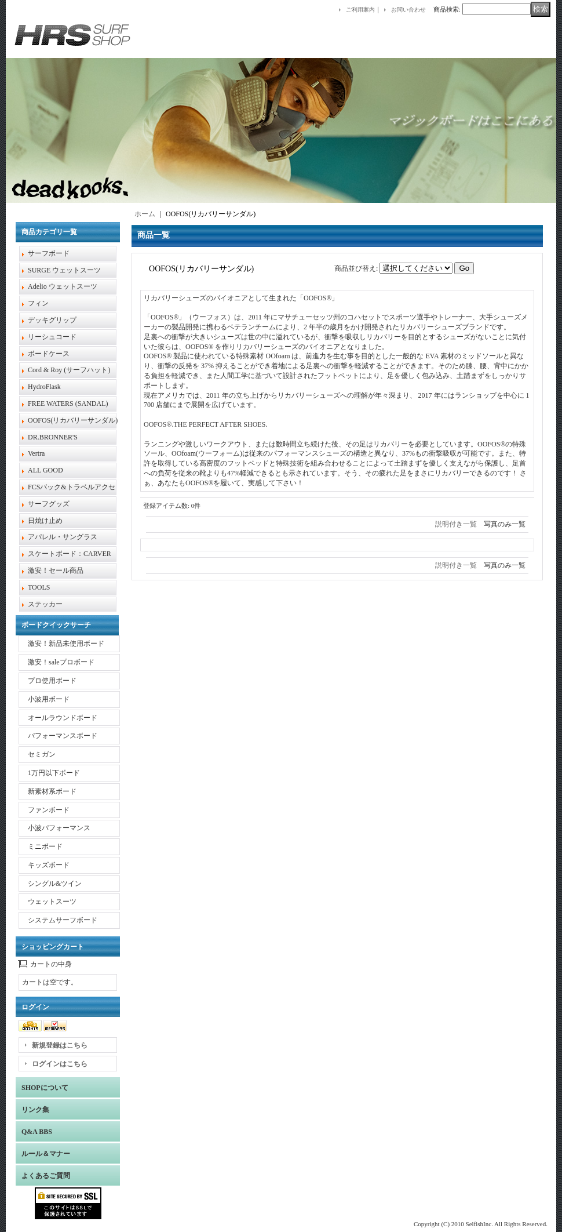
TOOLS (39, 587)
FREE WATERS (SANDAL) (68, 403)
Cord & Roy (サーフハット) (69, 370)
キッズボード (49, 865)
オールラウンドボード (62, 718)
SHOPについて (44, 1088)
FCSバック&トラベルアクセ (71, 487)
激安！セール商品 (55, 570)
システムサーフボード (62, 920)
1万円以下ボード (54, 773)
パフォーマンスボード (62, 736)
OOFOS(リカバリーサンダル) (73, 420)
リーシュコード (52, 337)
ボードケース (49, 354)
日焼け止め (45, 521)
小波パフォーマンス (59, 828)
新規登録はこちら (59, 1045)
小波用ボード (49, 699)
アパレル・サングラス (62, 537)
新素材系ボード (52, 791)
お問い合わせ (408, 9)
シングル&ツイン (55, 884)
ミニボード (45, 846)
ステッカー (45, 604)
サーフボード (49, 253)
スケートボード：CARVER (69, 554)
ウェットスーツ (52, 901)
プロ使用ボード (52, 681)
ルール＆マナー (45, 1154)
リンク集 (35, 1110)
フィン (38, 303)
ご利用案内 (360, 9)
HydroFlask (44, 387)
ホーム (144, 214)
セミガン (42, 754)
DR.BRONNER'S (53, 437)
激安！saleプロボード (61, 662)
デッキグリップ (52, 320)
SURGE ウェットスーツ (64, 270)
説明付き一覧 (456, 524)
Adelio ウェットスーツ (62, 286)
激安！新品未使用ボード (66, 643)
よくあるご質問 (45, 1176)
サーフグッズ (49, 504)
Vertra (36, 453)
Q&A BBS (36, 1132)
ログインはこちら (59, 1064)
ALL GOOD (45, 470)
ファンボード (49, 810)
